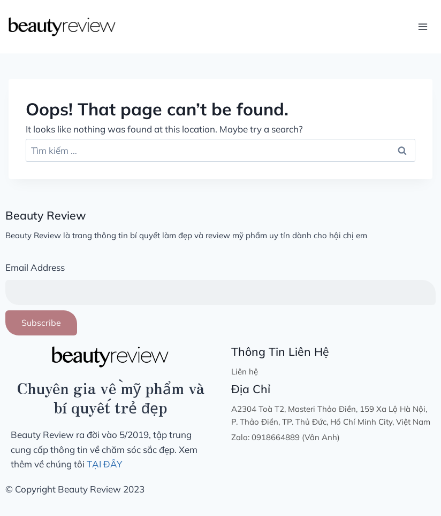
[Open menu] (422, 26)
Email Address (35, 267)
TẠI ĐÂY (104, 464)
